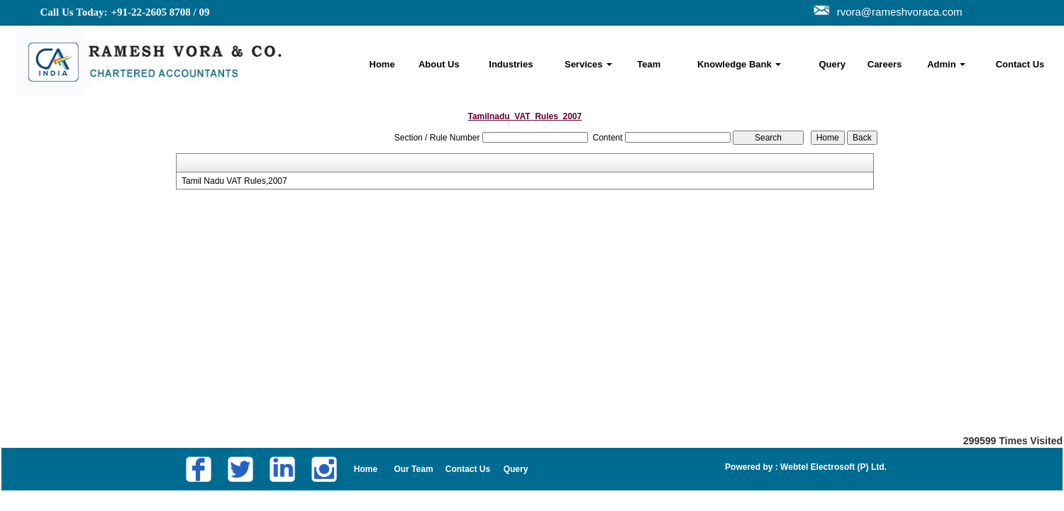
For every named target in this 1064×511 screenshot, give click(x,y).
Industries (511, 64)
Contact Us (1020, 64)
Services (588, 64)
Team (648, 64)
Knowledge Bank (739, 64)
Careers (885, 64)
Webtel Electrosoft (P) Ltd (831, 467)
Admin (946, 64)
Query (832, 64)
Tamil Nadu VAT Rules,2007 (234, 181)
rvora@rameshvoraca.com (897, 12)
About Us (439, 64)
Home (382, 64)
